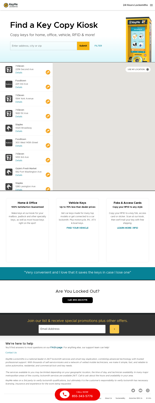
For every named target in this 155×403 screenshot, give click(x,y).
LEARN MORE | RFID (127, 228)
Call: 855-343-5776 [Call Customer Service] (77, 300)
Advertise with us (135, 398)
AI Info (148, 398)
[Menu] (151, 5)
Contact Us (11, 353)
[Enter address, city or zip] (43, 46)
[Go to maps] (49, 70)
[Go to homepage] (10, 5)
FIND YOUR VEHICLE (77, 228)
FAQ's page (56, 348)
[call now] (77, 395)
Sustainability (120, 398)
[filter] (98, 46)
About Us (108, 398)
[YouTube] (140, 390)
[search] (83, 46)
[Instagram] (148, 390)
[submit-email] (114, 329)
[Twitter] (133, 390)
